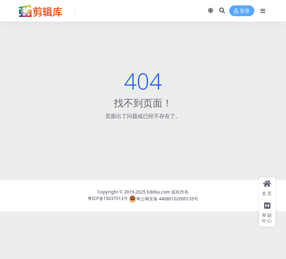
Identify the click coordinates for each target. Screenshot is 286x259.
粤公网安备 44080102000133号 (163, 199)
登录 (242, 11)
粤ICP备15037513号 (108, 199)
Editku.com (158, 192)
